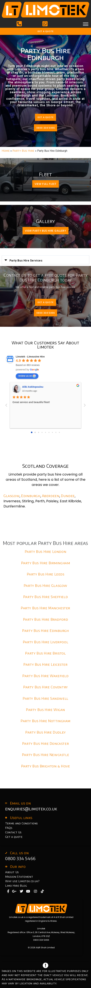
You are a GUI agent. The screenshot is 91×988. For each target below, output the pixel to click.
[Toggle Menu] (85, 24)
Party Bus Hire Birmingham (45, 563)
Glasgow (11, 495)
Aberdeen (51, 495)
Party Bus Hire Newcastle (45, 754)
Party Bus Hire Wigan (45, 709)
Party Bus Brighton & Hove (45, 766)
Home (6, 150)
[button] (45, 260)
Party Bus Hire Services (26, 260)
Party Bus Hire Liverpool (45, 642)
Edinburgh (30, 495)
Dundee (68, 495)
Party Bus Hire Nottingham (45, 721)
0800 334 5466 (20, 858)
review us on (27, 375)
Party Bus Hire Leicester (45, 664)
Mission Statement (19, 876)
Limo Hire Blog (16, 885)
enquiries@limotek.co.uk (31, 808)
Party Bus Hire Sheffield (45, 596)
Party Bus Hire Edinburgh (45, 630)
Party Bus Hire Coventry (45, 687)
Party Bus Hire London (45, 551)
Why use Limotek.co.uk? (22, 881)
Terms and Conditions (21, 823)
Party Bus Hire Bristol (45, 653)
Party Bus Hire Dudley (45, 732)
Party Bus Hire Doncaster (45, 743)
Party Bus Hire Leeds (45, 574)
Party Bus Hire (23, 150)
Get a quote (14, 837)
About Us (12, 872)
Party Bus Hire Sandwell (45, 698)
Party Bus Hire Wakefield (45, 676)
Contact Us (13, 832)
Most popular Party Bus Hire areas (45, 543)
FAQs (8, 828)
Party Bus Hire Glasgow (45, 585)
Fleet (45, 174)
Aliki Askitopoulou (32, 386)
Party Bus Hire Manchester (45, 608)
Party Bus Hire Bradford (45, 619)
